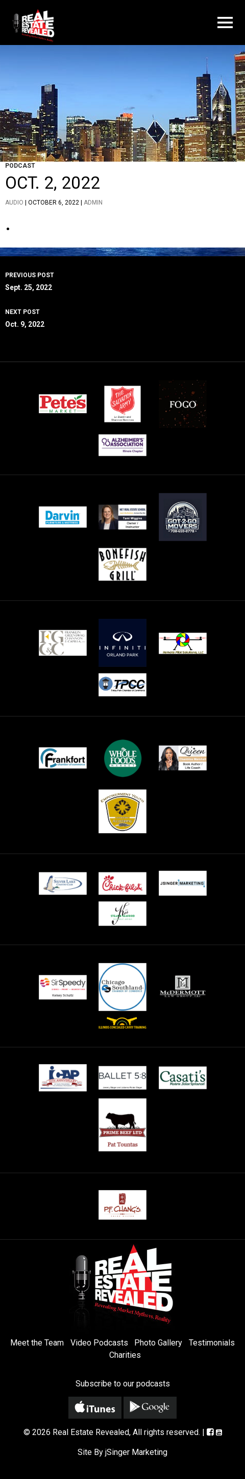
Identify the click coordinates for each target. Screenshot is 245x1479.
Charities (125, 1355)
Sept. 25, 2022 (122, 280)
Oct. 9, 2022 (122, 317)
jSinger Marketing (136, 1452)
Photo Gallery (158, 1343)
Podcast (20, 165)
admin (93, 202)
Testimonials (212, 1343)
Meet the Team (37, 1343)
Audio (14, 202)
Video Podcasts (99, 1343)
